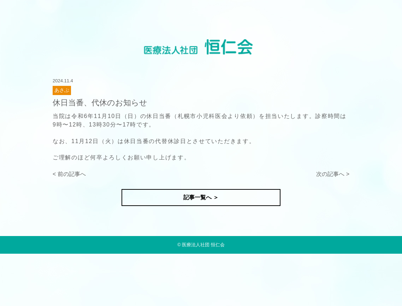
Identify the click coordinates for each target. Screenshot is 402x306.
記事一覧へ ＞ (201, 197)
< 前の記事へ (69, 174)
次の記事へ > (332, 174)
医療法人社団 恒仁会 (203, 244)
